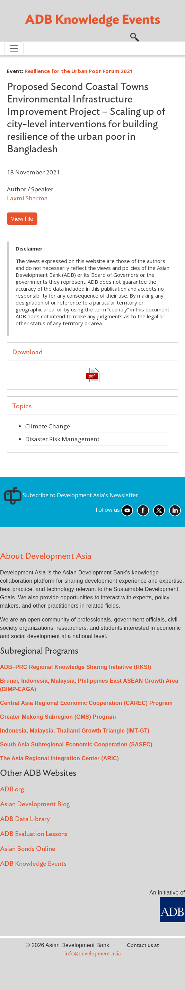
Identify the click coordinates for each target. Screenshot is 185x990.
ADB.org (12, 789)
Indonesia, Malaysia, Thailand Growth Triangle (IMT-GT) (74, 731)
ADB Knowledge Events (33, 864)
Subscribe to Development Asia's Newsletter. (71, 495)
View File (22, 218)
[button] (134, 36)
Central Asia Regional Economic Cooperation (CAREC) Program (86, 703)
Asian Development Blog (35, 804)
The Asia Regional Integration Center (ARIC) (59, 758)
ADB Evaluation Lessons (34, 834)
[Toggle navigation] (14, 48)
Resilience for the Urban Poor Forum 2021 (79, 70)
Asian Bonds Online (27, 849)
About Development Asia (45, 556)
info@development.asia (92, 953)
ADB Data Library (25, 819)
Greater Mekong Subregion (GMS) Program (58, 717)
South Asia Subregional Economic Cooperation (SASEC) (76, 744)
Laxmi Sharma (27, 198)
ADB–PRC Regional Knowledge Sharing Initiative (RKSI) (75, 667)
